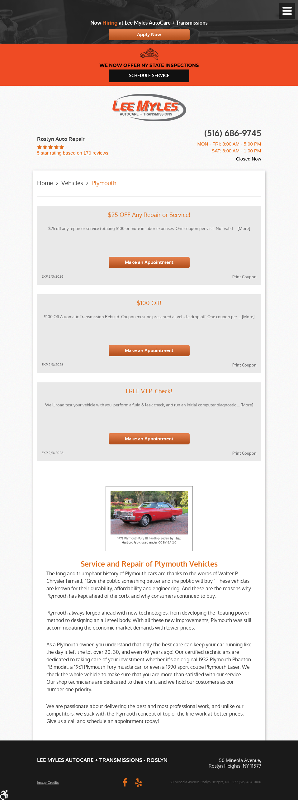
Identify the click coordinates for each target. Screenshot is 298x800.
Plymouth (104, 183)
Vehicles (72, 183)
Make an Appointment (149, 262)
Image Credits (48, 782)
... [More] (241, 229)
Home (45, 183)
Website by (93, 782)
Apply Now (149, 34)
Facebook (125, 782)
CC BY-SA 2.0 (167, 542)
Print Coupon (244, 277)
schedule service (149, 76)
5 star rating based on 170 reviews (72, 153)
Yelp (138, 782)
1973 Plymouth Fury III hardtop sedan (143, 538)
